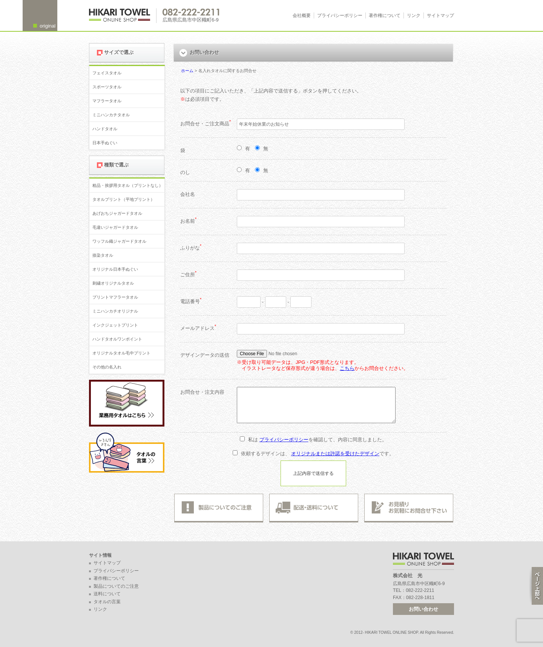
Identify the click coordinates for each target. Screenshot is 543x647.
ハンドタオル (104, 128)
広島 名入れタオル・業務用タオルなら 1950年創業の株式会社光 (122, 15)
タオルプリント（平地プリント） (123, 199)
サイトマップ (440, 15)
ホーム (187, 70)
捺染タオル (102, 255)
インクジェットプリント (115, 325)
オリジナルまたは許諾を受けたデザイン (335, 453)
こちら (347, 368)
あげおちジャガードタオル (117, 213)
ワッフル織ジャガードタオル (119, 241)
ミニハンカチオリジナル (115, 311)
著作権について (384, 15)
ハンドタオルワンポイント (117, 339)
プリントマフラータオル (115, 297)
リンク (413, 15)
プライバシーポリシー (339, 15)
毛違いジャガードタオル (115, 227)
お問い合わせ (423, 609)
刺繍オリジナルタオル (113, 283)
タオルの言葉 (107, 601)
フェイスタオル (106, 73)
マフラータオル (106, 101)
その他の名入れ (106, 367)
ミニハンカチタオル (111, 114)
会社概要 (302, 15)
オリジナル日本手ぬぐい (115, 269)
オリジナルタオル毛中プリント (121, 353)
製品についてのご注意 (116, 586)
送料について (107, 593)
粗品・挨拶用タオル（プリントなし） (127, 185)
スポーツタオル (106, 87)
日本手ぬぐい (104, 142)
